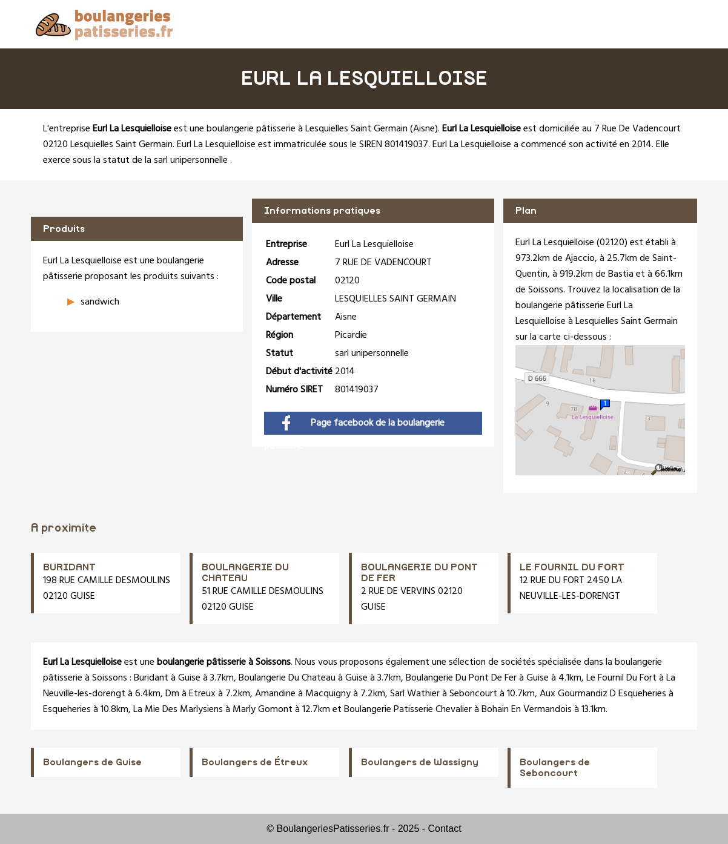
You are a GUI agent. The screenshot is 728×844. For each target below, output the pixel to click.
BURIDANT (69, 567)
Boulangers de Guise (92, 762)
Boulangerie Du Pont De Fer (461, 678)
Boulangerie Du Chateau (287, 678)
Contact (445, 828)
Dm (172, 694)
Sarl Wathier (415, 694)
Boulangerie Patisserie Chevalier (408, 709)
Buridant (151, 678)
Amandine (275, 694)
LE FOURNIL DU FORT (572, 567)
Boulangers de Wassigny (419, 762)
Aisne (424, 129)
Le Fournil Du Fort (621, 678)
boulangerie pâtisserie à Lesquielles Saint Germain (307, 129)
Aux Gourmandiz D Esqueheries (603, 694)
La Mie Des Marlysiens (178, 709)
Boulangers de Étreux (255, 762)
